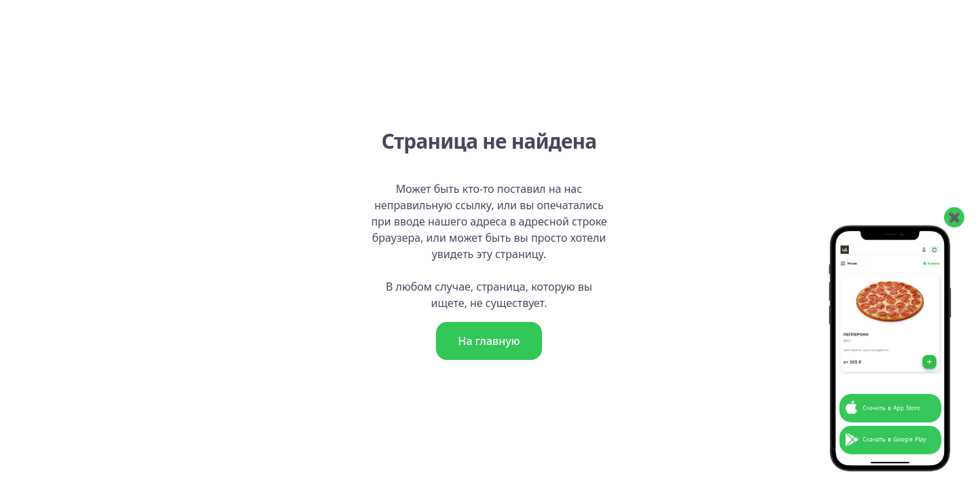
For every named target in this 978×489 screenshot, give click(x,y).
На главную (489, 340)
